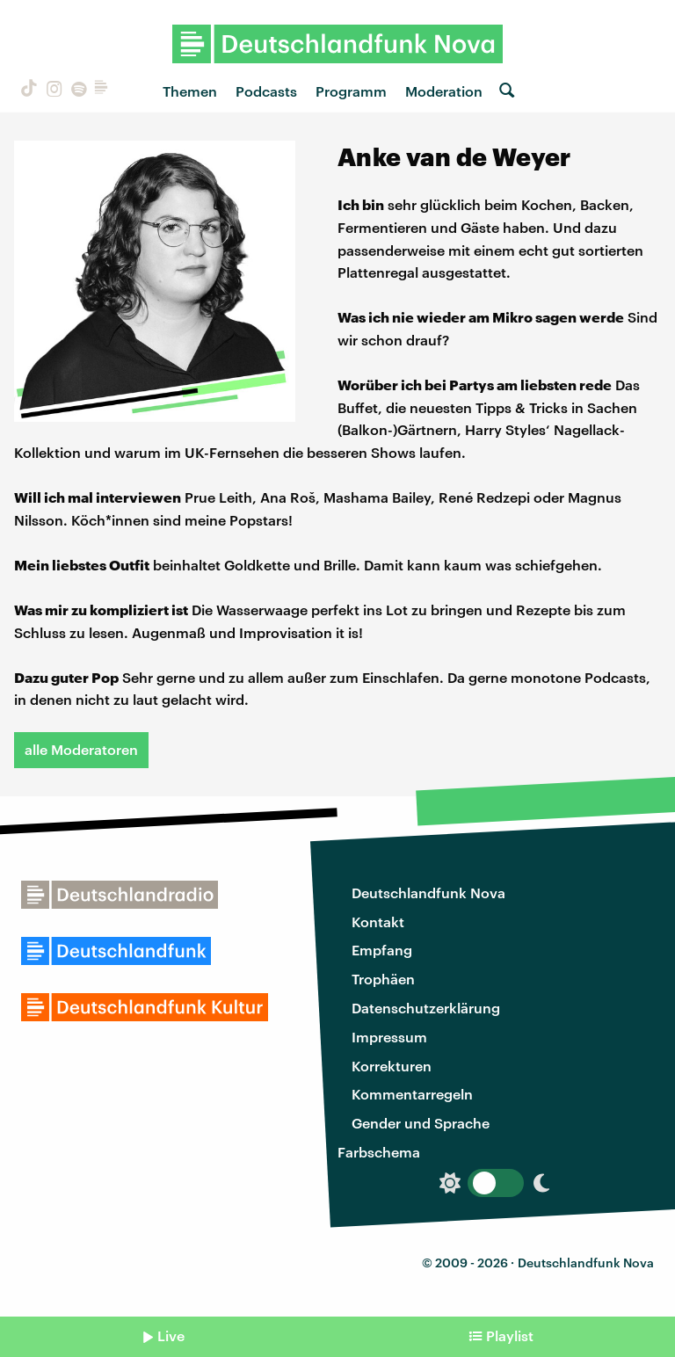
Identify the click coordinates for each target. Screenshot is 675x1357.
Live (171, 1335)
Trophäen (383, 978)
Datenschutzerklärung (426, 1007)
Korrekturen (392, 1065)
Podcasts (266, 91)
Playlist (509, 1335)
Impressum (389, 1036)
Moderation (444, 91)
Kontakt (378, 921)
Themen (190, 91)
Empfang (382, 949)
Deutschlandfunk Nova (428, 892)
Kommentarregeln (412, 1093)
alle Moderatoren (81, 749)
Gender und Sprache (421, 1122)
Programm (351, 91)
